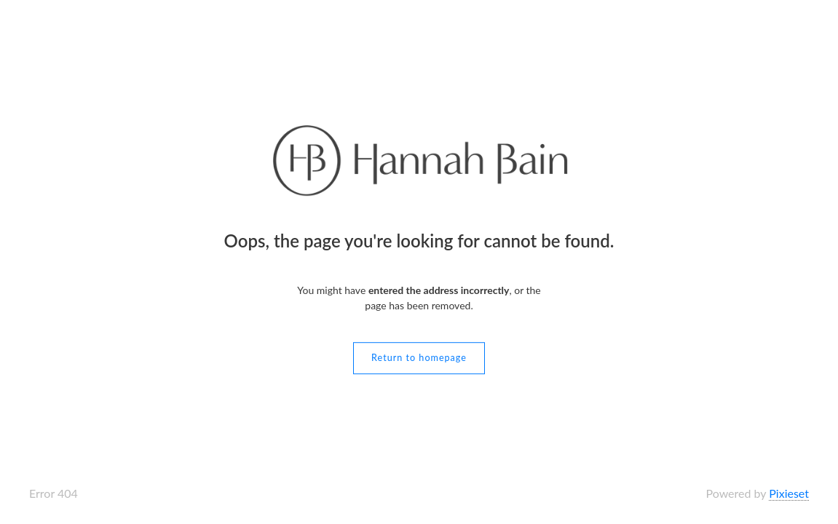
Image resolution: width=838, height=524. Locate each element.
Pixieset (789, 493)
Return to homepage (419, 357)
